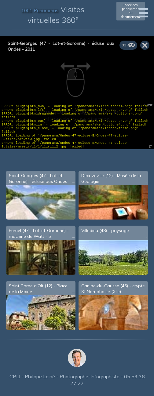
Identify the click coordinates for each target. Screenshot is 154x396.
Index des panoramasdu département (130, 11)
